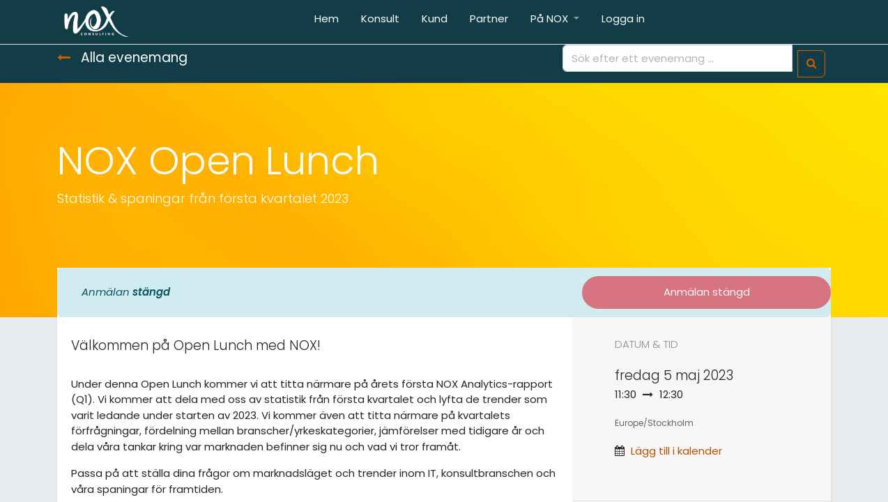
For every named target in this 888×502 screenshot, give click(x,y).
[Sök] (811, 63)
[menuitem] (326, 22)
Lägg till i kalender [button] (676, 450)
